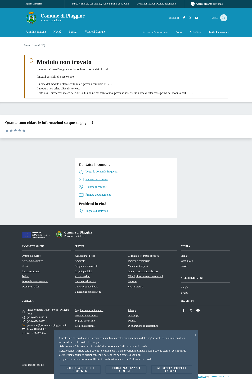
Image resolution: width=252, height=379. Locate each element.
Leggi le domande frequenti (89, 310)
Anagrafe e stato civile (86, 266)
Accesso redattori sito (220, 376)
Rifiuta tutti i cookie (80, 369)
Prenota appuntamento (86, 315)
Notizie (185, 255)
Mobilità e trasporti (138, 266)
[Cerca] (223, 18)
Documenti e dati (31, 286)
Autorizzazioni (82, 276)
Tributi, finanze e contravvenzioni (145, 276)
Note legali (133, 315)
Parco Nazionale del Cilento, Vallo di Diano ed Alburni (100, 3)
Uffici (25, 266)
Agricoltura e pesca (85, 255)
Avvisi (184, 266)
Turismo (132, 281)
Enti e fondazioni (31, 271)
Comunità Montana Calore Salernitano (156, 3)
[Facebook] (182, 18)
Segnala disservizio (85, 320)
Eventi (184, 292)
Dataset (132, 320)
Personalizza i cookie (33, 364)
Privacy (132, 310)
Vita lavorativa (135, 286)
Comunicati (187, 261)
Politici (25, 276)
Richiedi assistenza (84, 325)
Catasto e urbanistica (85, 281)
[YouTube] (195, 18)
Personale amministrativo (35, 281)
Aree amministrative (32, 261)
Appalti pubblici (83, 271)
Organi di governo (31, 255)
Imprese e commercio (139, 261)
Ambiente (80, 261)
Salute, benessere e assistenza (143, 271)
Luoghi (184, 287)
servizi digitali (199, 376)
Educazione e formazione (88, 291)
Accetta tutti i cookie (171, 369)
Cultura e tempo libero (86, 286)
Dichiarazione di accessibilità (143, 325)
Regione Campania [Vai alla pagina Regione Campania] (33, 4)
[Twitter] (188, 18)
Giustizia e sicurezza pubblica (143, 255)
